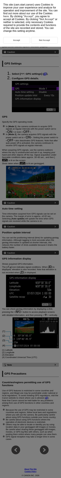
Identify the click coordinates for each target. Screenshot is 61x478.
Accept (28, 16)
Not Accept (46, 19)
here (6, 16)
